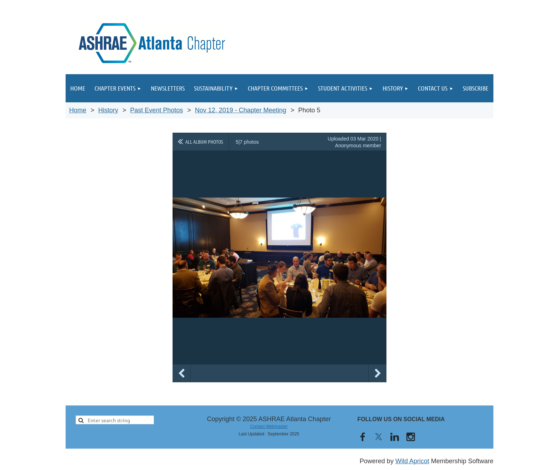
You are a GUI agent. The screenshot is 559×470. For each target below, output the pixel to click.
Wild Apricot (412, 461)
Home (77, 110)
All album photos (204, 141)
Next (377, 373)
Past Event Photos (156, 110)
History (108, 110)
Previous (181, 373)
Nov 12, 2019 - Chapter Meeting (240, 110)
